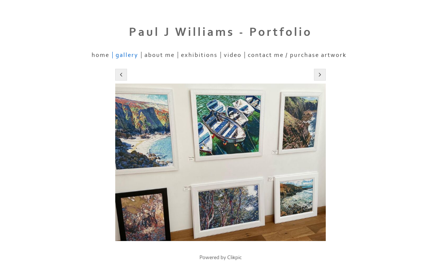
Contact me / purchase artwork (297, 55)
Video (233, 55)
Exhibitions (199, 55)
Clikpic (234, 257)
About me (159, 55)
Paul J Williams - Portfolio (220, 32)
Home (100, 55)
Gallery (127, 55)
